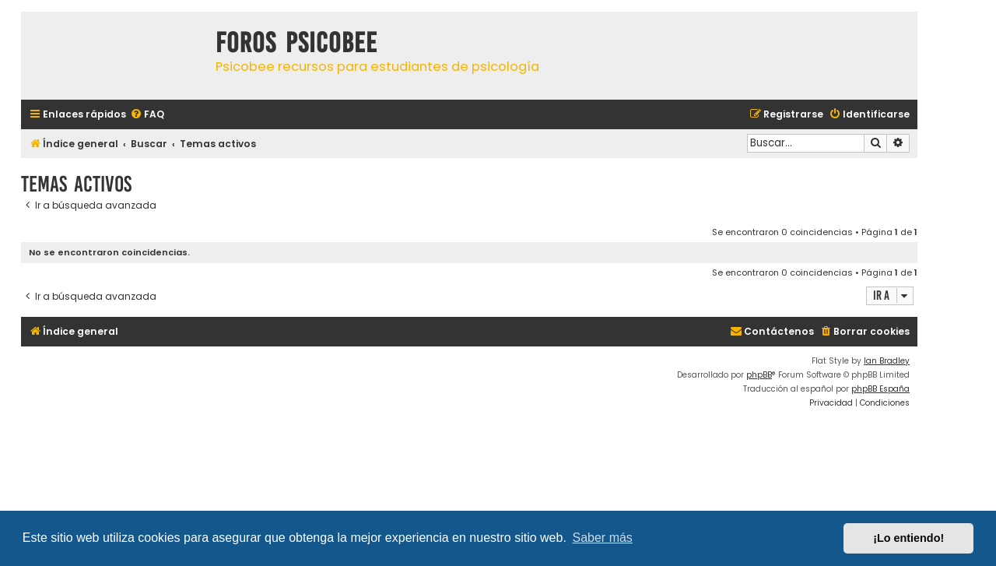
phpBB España (880, 389)
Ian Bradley (887, 361)
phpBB (759, 375)
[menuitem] (147, 114)
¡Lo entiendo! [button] (908, 538)
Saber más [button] (603, 537)
